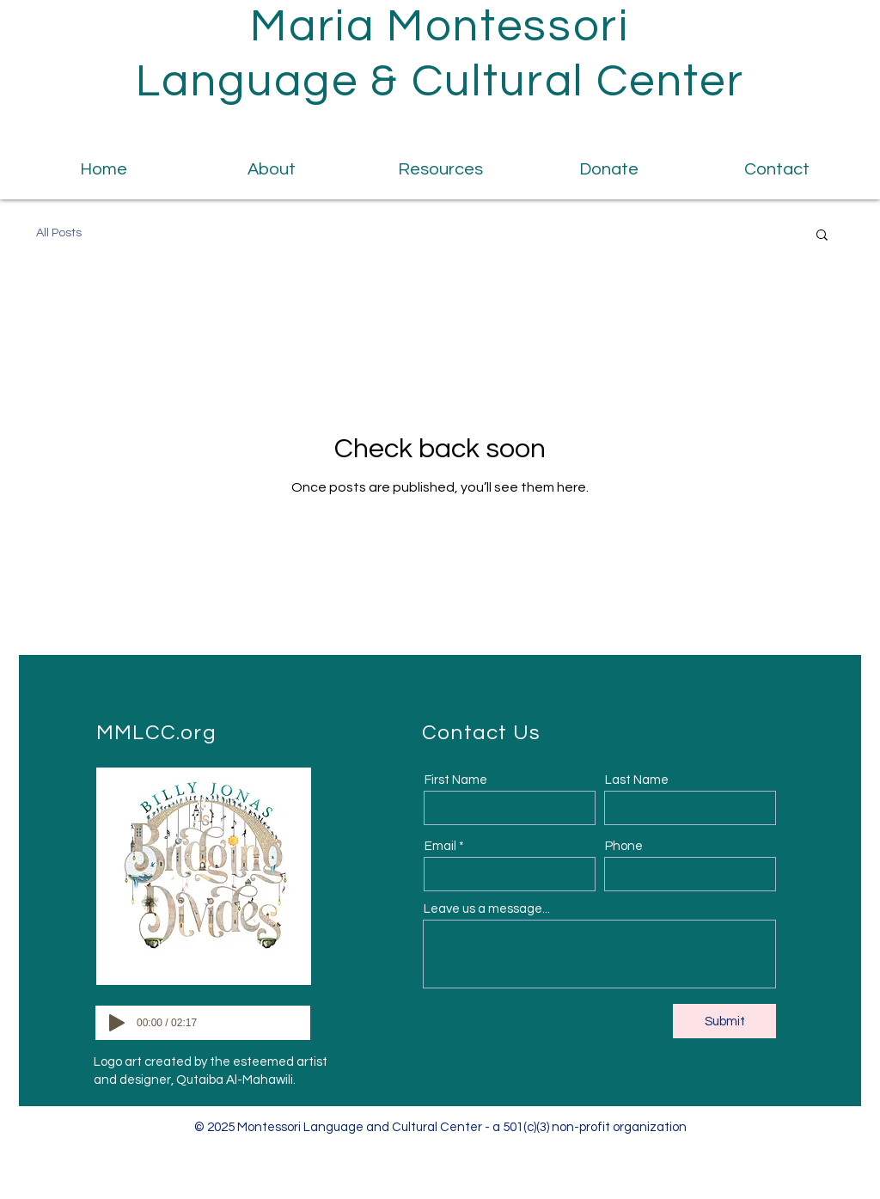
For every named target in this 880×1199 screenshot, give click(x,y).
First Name (456, 780)
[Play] (117, 1022)
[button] (822, 236)
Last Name (637, 780)
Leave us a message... (487, 908)
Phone (624, 846)
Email (440, 846)
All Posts (59, 233)
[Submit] (724, 1021)
